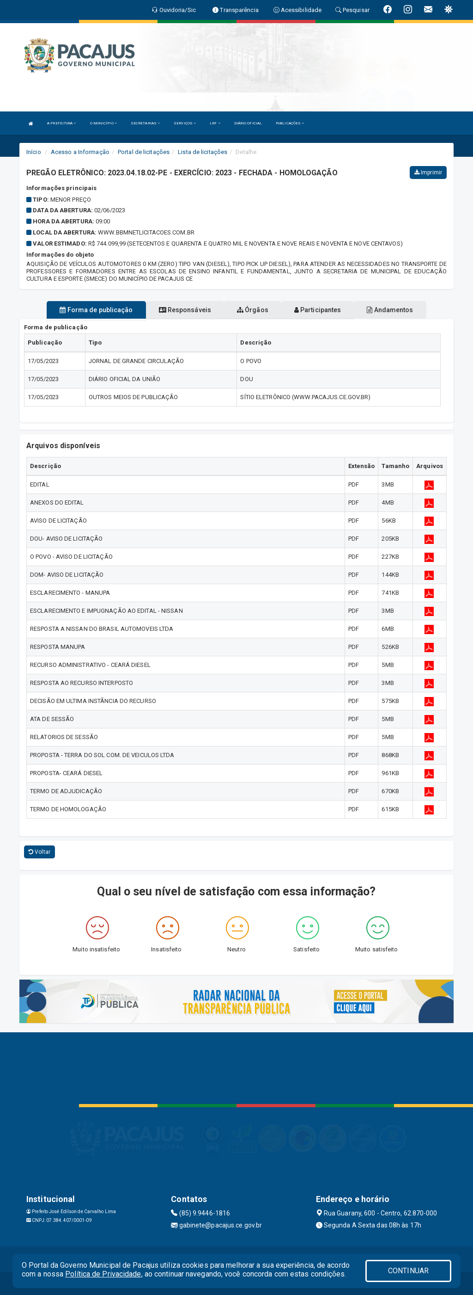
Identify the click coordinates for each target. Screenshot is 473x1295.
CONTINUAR (408, 1270)
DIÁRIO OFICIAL (248, 123)
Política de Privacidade (103, 1274)
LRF (215, 123)
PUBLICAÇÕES (290, 123)
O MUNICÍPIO (103, 123)
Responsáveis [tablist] (185, 310)
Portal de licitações (144, 151)
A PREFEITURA (61, 123)
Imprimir (428, 172)
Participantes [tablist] (317, 310)
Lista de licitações (202, 151)
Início (33, 151)
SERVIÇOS (185, 123)
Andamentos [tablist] (390, 310)
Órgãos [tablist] (252, 310)
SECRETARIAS (145, 123)
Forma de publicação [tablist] (96, 310)
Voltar (39, 852)
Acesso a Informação (80, 151)
